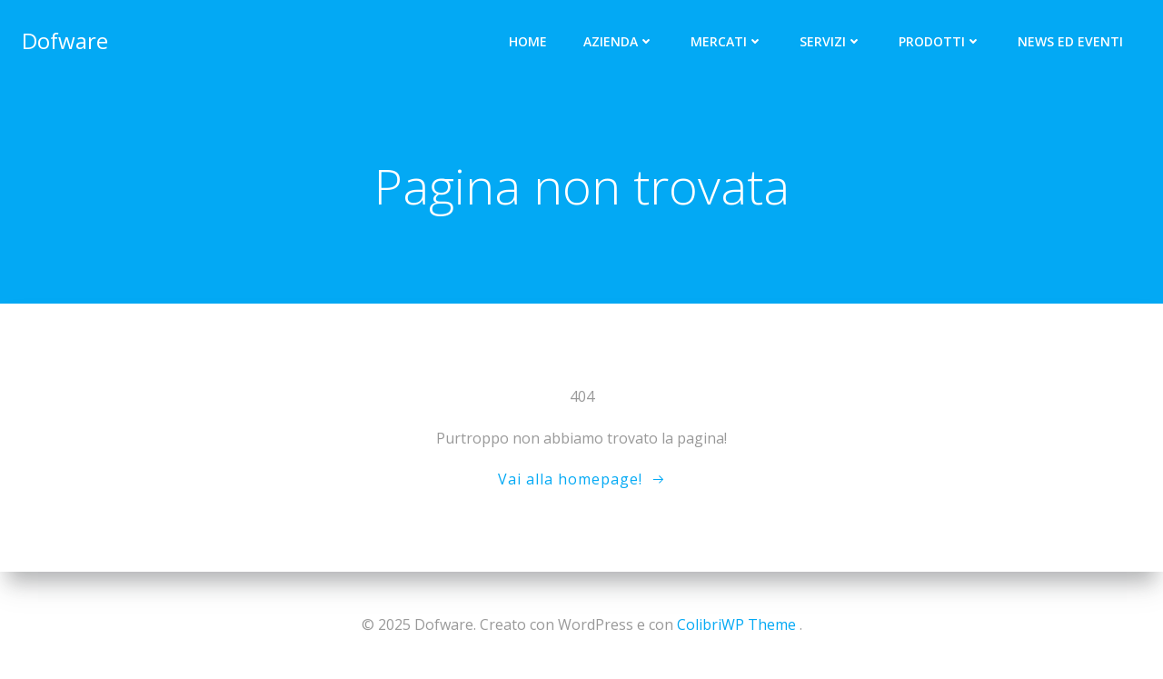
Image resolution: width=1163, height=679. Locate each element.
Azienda (618, 41)
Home (528, 41)
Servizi (831, 41)
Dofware (65, 40)
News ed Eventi (1070, 41)
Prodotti (940, 41)
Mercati (727, 41)
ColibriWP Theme (736, 624)
